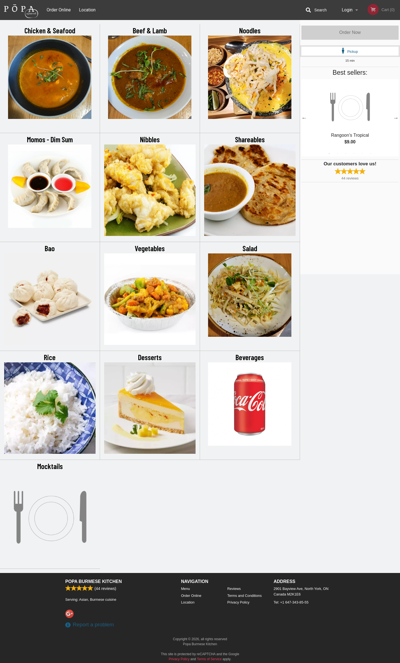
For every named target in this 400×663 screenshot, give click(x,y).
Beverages (250, 357)
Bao (50, 248)
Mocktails (50, 466)
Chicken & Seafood (49, 30)
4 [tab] (354, 153)
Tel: (291, 602)
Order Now (350, 32)
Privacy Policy (238, 602)
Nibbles (150, 139)
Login (347, 10)
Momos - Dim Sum (50, 139)
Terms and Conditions (244, 596)
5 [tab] (362, 153)
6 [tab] (371, 153)
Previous (304, 118)
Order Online (59, 10)
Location (87, 10)
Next (396, 118)
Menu (185, 589)
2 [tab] (337, 153)
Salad (249, 248)
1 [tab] (329, 153)
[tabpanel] (350, 118)
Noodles (250, 30)
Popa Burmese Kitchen (93, 581)
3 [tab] (346, 153)
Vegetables (150, 248)
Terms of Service (209, 659)
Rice (50, 357)
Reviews (234, 589)
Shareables (250, 139)
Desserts (150, 357)
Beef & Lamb (150, 30)
